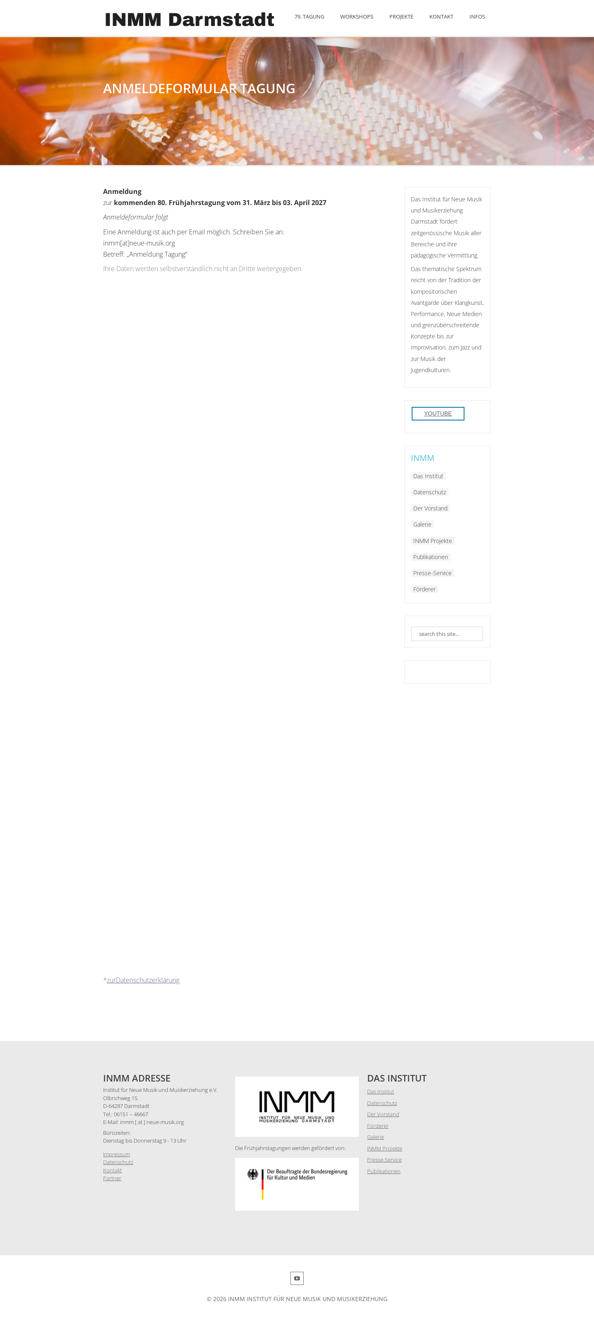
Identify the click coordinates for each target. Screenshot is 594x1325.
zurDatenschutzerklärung (143, 980)
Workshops (356, 16)
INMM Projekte (432, 541)
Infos (477, 16)
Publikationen (430, 557)
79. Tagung (309, 16)
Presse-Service (432, 573)
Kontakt (441, 16)
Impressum (116, 1154)
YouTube (438, 413)
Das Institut (428, 476)
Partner (112, 1178)
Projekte (401, 16)
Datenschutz (429, 492)
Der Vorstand (430, 508)
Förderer (424, 589)
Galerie (422, 524)
